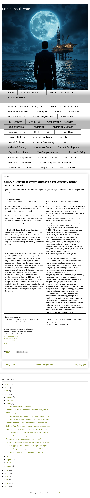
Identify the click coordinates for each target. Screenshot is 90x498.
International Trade (42, 147)
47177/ (6, 343)
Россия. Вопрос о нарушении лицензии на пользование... (28, 419)
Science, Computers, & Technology (54, 162)
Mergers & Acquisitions (19, 152)
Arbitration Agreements (18, 111)
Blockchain (73, 111)
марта (9, 463)
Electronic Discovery (68, 132)
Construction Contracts (62, 127)
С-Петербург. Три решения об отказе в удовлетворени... (27, 446)
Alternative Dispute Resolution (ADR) (25, 106)
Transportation (46, 167)
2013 (6, 486)
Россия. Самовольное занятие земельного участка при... (28, 416)
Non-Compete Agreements (49, 152)
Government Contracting (42, 142)
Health (64, 142)
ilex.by (11, 92)
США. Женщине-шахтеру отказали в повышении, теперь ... (29, 413)
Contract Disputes (42, 132)
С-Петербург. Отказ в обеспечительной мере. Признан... (28, 432)
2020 (6, 391)
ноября (10, 397)
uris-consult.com (16, 9)
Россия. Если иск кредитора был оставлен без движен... (28, 410)
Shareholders (14, 167)
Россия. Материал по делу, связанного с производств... (27, 452)
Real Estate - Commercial (19, 162)
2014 (6, 483)
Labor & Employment (68, 147)
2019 (6, 394)
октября (10, 400)
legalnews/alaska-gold (10, 338)
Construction (38, 127)
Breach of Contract (16, 116)
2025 (6, 384)
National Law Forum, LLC (62, 92)
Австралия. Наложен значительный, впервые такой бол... (28, 442)
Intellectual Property (17, 147)
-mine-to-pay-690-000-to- (11, 341)
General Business (16, 142)
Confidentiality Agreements (60, 122)
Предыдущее (80, 365)
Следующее (9, 365)
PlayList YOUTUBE (17, 97)
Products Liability (77, 152)
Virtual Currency (67, 167)
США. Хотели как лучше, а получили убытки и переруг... (27, 429)
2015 (6, 480)
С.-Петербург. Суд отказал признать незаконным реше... (28, 426)
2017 (6, 473)
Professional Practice (47, 157)
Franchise (63, 137)
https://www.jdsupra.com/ (11, 336)
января (9, 466)
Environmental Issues (42, 137)
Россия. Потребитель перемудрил (19, 406)
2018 (6, 470)
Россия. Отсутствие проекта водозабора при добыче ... (27, 423)
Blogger (61, 493)
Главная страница (44, 365)
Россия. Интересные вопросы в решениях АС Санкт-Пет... (28, 449)
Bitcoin (57, 111)
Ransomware (70, 157)
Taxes (29, 167)
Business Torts (68, 116)
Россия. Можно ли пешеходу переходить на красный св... (28, 436)
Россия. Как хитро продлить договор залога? (23, 439)
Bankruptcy (42, 111)
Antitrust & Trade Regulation (64, 106)
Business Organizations (43, 116)
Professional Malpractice (19, 157)
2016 (6, 477)
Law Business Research (32, 92)
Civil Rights (34, 122)
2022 (6, 388)
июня (9, 404)
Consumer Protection (17, 132)
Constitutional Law (16, 127)
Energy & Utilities (16, 137)
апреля (10, 460)
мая (8, 456)
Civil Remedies (15, 122)
